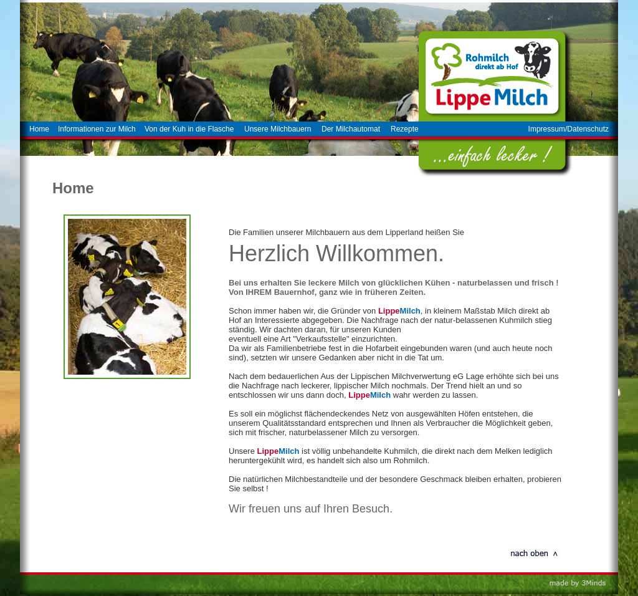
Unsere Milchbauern (277, 129)
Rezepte (405, 129)
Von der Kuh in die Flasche (189, 129)
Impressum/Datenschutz (568, 129)
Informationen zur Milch (97, 129)
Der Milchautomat (350, 129)
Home (39, 129)
